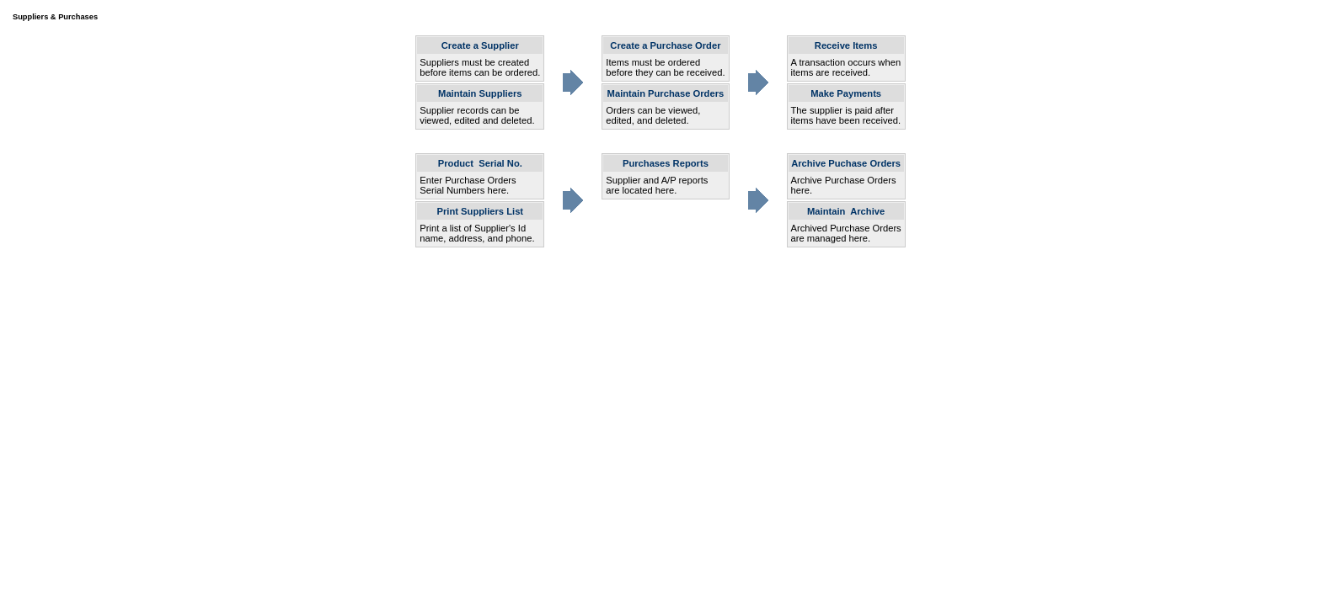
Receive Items (846, 45)
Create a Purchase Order (665, 45)
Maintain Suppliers (479, 93)
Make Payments (845, 93)
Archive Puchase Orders (846, 163)
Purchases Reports (666, 163)
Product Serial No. (480, 163)
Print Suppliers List (480, 211)
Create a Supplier (480, 45)
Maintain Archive (846, 211)
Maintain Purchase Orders (666, 93)
